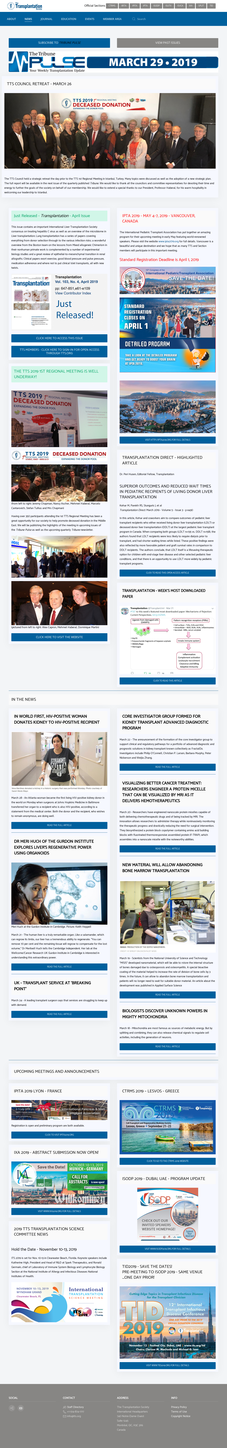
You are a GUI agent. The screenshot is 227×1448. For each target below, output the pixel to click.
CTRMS (112, 6)
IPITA (134, 6)
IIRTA (123, 6)
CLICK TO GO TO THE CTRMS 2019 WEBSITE (168, 1161)
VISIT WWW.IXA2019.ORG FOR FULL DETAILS (59, 1211)
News (28, 19)
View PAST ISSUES (167, 42)
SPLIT (201, 6)
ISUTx (168, 6)
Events (89, 19)
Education (68, 19)
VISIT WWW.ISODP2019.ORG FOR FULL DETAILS (168, 1249)
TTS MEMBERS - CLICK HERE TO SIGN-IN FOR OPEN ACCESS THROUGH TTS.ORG (59, 351)
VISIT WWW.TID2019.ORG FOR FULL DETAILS (167, 1365)
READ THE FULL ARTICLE (59, 825)
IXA (190, 6)
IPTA (145, 6)
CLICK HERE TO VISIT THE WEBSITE (59, 637)
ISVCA (180, 6)
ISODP (156, 6)
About (11, 19)
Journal (46, 19)
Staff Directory (75, 1407)
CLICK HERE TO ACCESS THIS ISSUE (59, 338)
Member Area (112, 19)
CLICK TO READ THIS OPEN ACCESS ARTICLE (167, 573)
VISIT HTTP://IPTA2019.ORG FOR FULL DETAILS (167, 440)
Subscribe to (59, 42)
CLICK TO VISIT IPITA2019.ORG (59, 1135)
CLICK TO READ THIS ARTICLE (167, 681)
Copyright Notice (180, 1416)
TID (211, 6)
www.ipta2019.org (169, 241)
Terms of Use (179, 1411)
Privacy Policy (179, 1407)
